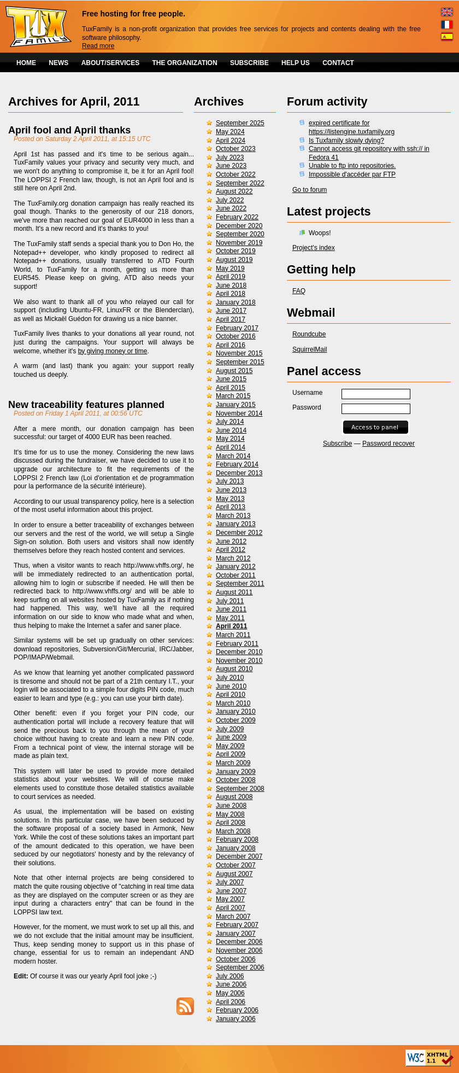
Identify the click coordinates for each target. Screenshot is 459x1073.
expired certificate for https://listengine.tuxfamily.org (352, 127)
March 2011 (233, 635)
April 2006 (230, 1002)
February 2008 (237, 839)
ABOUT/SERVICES (110, 63)
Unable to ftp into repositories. (352, 166)
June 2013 (231, 490)
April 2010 (230, 694)
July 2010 (230, 677)
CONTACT (338, 63)
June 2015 (231, 379)
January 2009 (236, 771)
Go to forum (309, 190)
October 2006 (236, 959)
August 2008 (234, 797)
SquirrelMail (309, 349)
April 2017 (230, 319)
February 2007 (237, 925)
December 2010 (239, 652)
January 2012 (236, 566)
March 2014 (233, 456)
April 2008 (230, 822)
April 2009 (230, 754)
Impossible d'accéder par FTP (352, 174)
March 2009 (233, 763)
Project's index (313, 248)
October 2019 (236, 251)
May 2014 (230, 438)
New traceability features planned (86, 404)
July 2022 (230, 200)
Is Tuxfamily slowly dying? (346, 140)
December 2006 (239, 942)
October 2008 (236, 780)
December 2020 (239, 226)
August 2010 (234, 669)
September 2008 (240, 788)
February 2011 (237, 644)
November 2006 (239, 950)
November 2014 (239, 413)
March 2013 (233, 516)
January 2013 (236, 524)
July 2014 (230, 421)
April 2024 (230, 140)
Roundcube (309, 334)
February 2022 (237, 217)
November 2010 (239, 660)
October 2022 (236, 174)
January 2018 (236, 302)
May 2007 (230, 899)
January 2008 (236, 848)
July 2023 (230, 157)
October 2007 (236, 865)
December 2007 (239, 856)
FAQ (298, 291)
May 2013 (230, 499)
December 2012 (239, 532)
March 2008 (233, 831)
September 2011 (240, 583)
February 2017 (237, 328)
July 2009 (230, 729)
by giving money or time (113, 351)
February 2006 (237, 1010)
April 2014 (230, 447)
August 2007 (234, 874)
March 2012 (233, 558)
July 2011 (230, 601)
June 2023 (231, 166)
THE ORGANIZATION (184, 63)
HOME (26, 63)
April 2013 (230, 507)
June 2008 (231, 805)
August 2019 (234, 260)
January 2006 (236, 1019)
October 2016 (236, 336)
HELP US (295, 63)
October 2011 (236, 575)
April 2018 (230, 294)
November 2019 (239, 243)
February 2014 (237, 464)
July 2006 (230, 976)
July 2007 (230, 882)
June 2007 (231, 891)
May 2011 (230, 618)
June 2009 (231, 737)
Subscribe (337, 443)
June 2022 (231, 208)
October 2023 (236, 149)
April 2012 (230, 549)
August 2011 (234, 592)
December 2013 (239, 473)
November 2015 (239, 353)
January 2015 (236, 405)
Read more (98, 46)
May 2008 (230, 814)
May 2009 (230, 746)
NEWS (58, 63)
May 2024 (230, 132)
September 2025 (240, 123)
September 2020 (240, 234)
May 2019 (230, 268)
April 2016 (230, 345)
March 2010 (233, 703)
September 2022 (240, 183)
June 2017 (231, 310)
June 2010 (231, 686)
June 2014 (231, 430)
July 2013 (230, 481)
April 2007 (230, 908)
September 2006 (240, 967)
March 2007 (233, 916)
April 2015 (230, 388)
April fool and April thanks (69, 130)
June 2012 (231, 541)
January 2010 (236, 711)
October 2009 (236, 720)
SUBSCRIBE (249, 63)
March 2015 (233, 396)
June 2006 (231, 984)
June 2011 (231, 609)
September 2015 (240, 362)
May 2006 (230, 993)
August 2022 (234, 191)
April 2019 (230, 277)
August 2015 (234, 371)
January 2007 (236, 933)
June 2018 (231, 285)
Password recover (388, 443)
